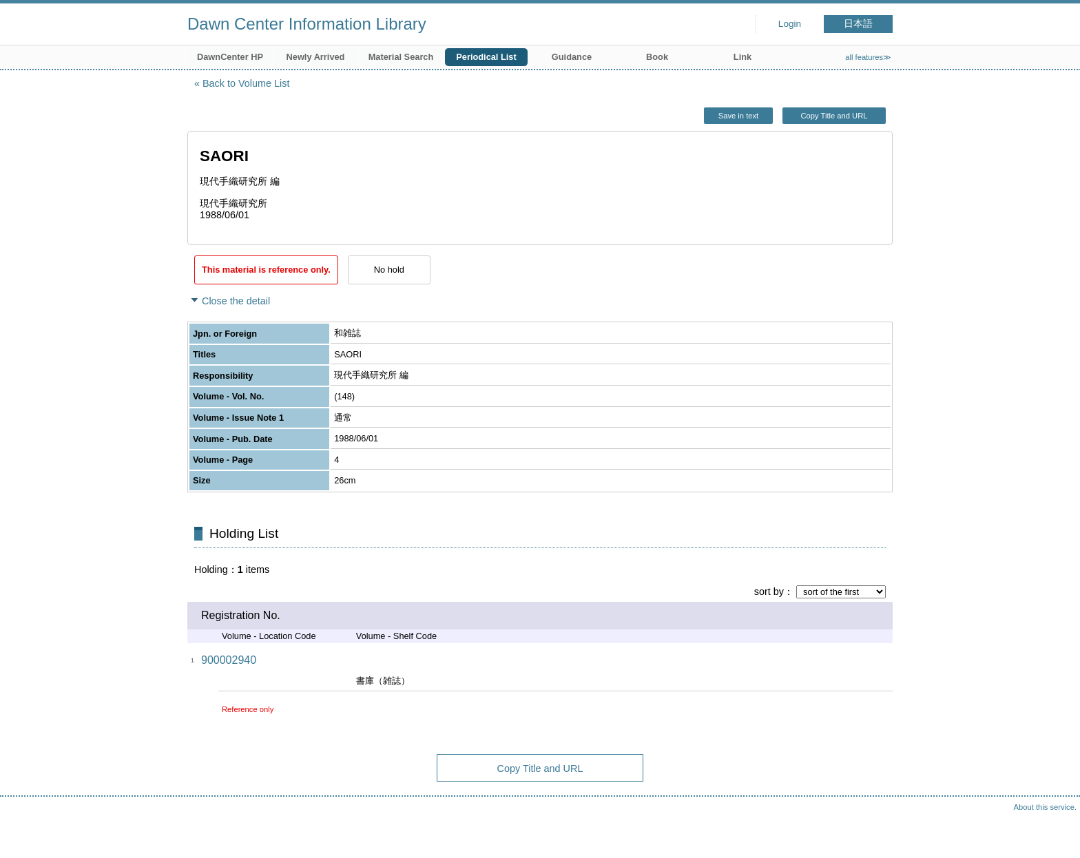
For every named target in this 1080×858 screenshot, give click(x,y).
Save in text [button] (738, 116)
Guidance (572, 57)
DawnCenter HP (230, 57)
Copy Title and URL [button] (833, 116)
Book (657, 57)
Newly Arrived (316, 57)
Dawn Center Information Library (306, 23)
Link (742, 57)
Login (789, 24)
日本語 (858, 24)
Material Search (401, 57)
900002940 (228, 660)
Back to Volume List (245, 83)
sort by (769, 591)
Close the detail (236, 300)
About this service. (1045, 807)
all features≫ (868, 57)
